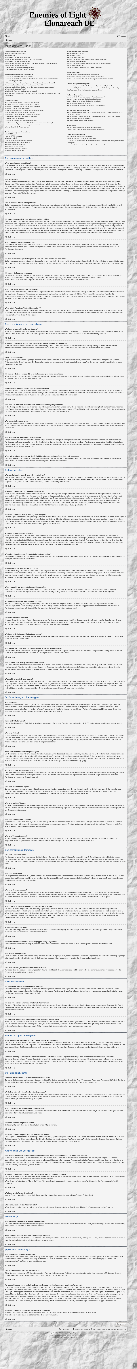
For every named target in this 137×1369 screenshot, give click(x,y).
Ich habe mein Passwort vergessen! (16, 65)
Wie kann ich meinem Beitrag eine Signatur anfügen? (22, 106)
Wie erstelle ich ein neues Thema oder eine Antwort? (22, 102)
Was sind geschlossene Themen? (16, 148)
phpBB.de (60, 395)
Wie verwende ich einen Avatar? (15, 89)
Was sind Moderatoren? (74, 55)
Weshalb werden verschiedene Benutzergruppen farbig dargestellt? (89, 63)
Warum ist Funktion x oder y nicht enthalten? (81, 139)
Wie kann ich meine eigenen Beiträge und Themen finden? (86, 105)
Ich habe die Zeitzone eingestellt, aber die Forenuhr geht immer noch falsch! (30, 83)
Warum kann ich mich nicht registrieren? (18, 57)
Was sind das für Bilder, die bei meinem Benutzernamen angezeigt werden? (30, 87)
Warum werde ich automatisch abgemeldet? (19, 67)
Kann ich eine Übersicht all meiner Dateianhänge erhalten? (86, 129)
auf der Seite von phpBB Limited (100, 1259)
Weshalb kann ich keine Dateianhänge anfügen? (21, 116)
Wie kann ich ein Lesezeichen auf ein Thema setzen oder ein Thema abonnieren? (93, 116)
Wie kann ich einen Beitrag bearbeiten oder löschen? (22, 104)
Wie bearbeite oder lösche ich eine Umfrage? (20, 112)
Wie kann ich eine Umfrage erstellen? (17, 108)
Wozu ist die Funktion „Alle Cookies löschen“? (20, 69)
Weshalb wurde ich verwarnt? (14, 118)
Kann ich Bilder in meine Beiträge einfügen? (19, 140)
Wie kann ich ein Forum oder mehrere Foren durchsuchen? (86, 97)
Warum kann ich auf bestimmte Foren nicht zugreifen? (22, 114)
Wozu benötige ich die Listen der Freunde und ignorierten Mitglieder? (89, 86)
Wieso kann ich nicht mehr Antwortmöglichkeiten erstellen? (24, 110)
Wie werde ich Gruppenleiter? (76, 61)
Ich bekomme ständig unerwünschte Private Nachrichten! (85, 77)
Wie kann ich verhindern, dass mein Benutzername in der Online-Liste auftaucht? (31, 79)
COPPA (122, 221)
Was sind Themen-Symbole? (14, 150)
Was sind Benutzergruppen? (76, 57)
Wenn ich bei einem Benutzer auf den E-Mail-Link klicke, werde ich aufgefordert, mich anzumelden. (33, 94)
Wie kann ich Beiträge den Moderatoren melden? (21, 120)
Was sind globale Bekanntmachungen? (18, 142)
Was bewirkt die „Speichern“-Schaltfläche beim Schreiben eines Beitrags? (29, 123)
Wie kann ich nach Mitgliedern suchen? (79, 103)
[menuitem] (7, 36)
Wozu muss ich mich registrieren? (16, 53)
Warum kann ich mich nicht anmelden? (17, 61)
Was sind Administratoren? (75, 53)
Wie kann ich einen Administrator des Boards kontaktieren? (86, 145)
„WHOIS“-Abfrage (47, 1289)
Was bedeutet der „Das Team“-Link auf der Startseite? (84, 67)
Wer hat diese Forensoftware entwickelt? (80, 136)
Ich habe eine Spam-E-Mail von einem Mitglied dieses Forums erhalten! (90, 79)
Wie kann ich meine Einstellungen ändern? (19, 77)
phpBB (58, 1336)
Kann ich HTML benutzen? (13, 136)
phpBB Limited (45, 395)
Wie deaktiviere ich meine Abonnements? (80, 120)
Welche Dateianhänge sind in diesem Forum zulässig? (84, 127)
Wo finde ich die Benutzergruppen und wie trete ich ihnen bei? (87, 59)
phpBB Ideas (106, 1273)
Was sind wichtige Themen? (14, 146)
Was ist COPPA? (10, 55)
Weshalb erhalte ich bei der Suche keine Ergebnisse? (84, 99)
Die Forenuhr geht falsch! (13, 81)
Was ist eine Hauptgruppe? (75, 65)
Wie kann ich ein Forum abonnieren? (79, 118)
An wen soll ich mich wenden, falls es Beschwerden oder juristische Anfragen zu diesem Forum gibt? (95, 142)
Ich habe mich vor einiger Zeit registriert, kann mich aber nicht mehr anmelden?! (31, 63)
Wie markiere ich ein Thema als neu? (17, 127)
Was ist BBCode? (11, 134)
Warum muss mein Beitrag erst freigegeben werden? (22, 125)
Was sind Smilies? (11, 138)
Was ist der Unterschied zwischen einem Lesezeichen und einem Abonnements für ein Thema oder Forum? (95, 113)
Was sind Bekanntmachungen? (15, 144)
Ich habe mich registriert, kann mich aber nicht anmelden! (23, 59)
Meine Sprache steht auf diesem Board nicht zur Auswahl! (24, 85)
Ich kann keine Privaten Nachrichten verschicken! (83, 74)
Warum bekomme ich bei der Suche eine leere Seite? (84, 101)
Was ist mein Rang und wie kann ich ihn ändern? (21, 91)
